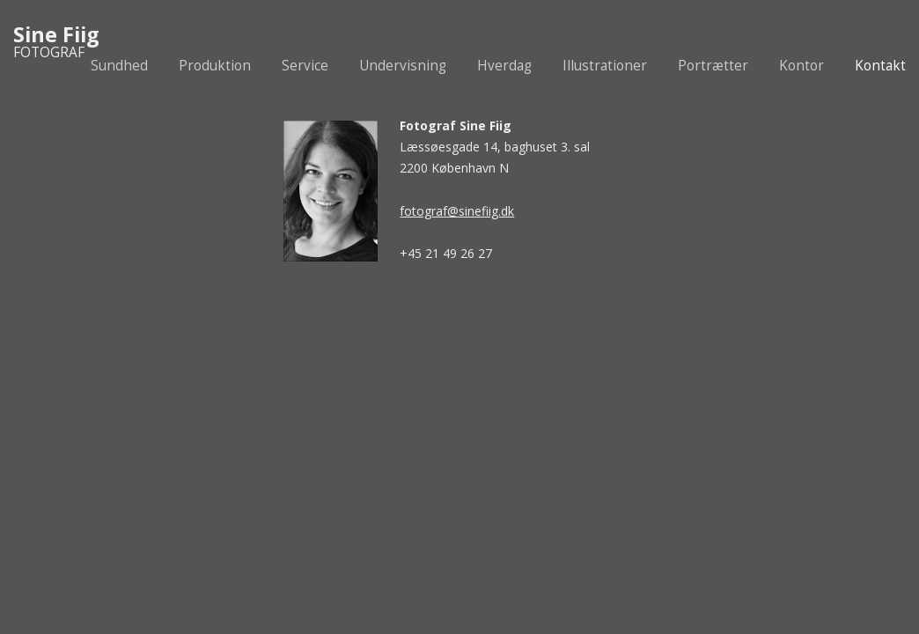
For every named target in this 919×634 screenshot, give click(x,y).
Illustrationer (604, 65)
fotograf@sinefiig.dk (457, 211)
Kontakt (880, 65)
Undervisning (402, 65)
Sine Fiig (56, 34)
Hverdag (504, 65)
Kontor (801, 65)
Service (305, 65)
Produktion (215, 65)
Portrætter (713, 65)
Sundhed (119, 65)
